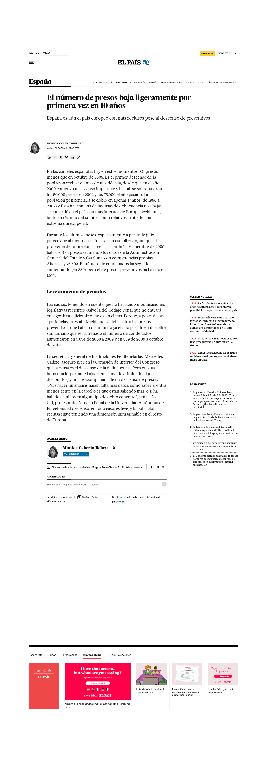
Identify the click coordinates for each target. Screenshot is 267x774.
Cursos (52, 654)
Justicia (94, 484)
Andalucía (139, 83)
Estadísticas (53, 484)
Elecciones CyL (123, 83)
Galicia (190, 83)
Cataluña (152, 83)
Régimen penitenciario (75, 484)
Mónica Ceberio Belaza (65, 143)
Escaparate (35, 654)
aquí (122, 501)
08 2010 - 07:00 (67, 148)
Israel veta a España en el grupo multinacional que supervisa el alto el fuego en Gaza (214, 356)
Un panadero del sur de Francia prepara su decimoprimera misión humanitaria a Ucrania (215, 445)
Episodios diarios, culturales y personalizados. (151, 690)
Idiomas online (92, 654)
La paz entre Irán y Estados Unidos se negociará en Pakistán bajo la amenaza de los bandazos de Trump (214, 417)
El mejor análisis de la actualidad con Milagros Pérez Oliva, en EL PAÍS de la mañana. (97, 467)
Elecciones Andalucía (101, 83)
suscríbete (207, 53)
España (40, 81)
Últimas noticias (229, 83)
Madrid (200, 83)
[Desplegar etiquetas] (164, 484)
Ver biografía (75, 454)
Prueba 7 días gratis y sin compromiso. (221, 690)
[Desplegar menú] (32, 62)
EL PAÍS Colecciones (119, 654)
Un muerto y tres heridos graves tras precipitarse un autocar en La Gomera (214, 342)
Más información (57, 501)
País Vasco (212, 83)
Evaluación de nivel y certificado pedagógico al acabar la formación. (185, 692)
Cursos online (69, 654)
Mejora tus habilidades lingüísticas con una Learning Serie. (97, 705)
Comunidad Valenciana (172, 83)
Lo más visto (198, 384)
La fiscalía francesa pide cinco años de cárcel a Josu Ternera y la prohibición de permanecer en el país (213, 307)
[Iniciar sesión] (227, 53)
